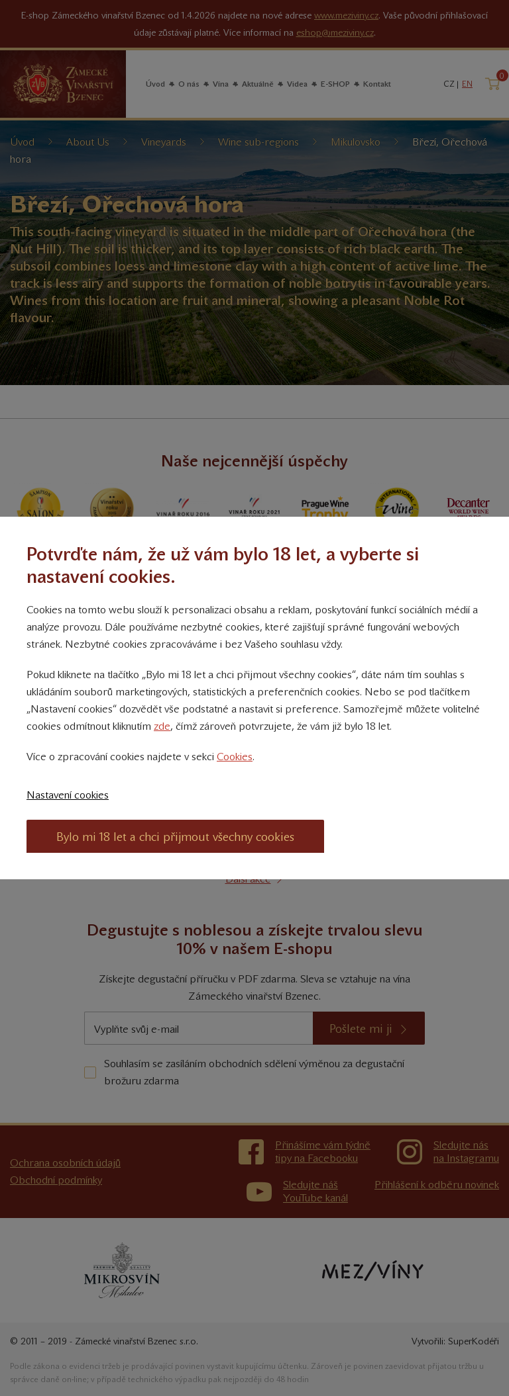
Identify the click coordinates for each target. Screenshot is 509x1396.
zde (162, 726)
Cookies (235, 756)
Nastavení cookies (68, 795)
